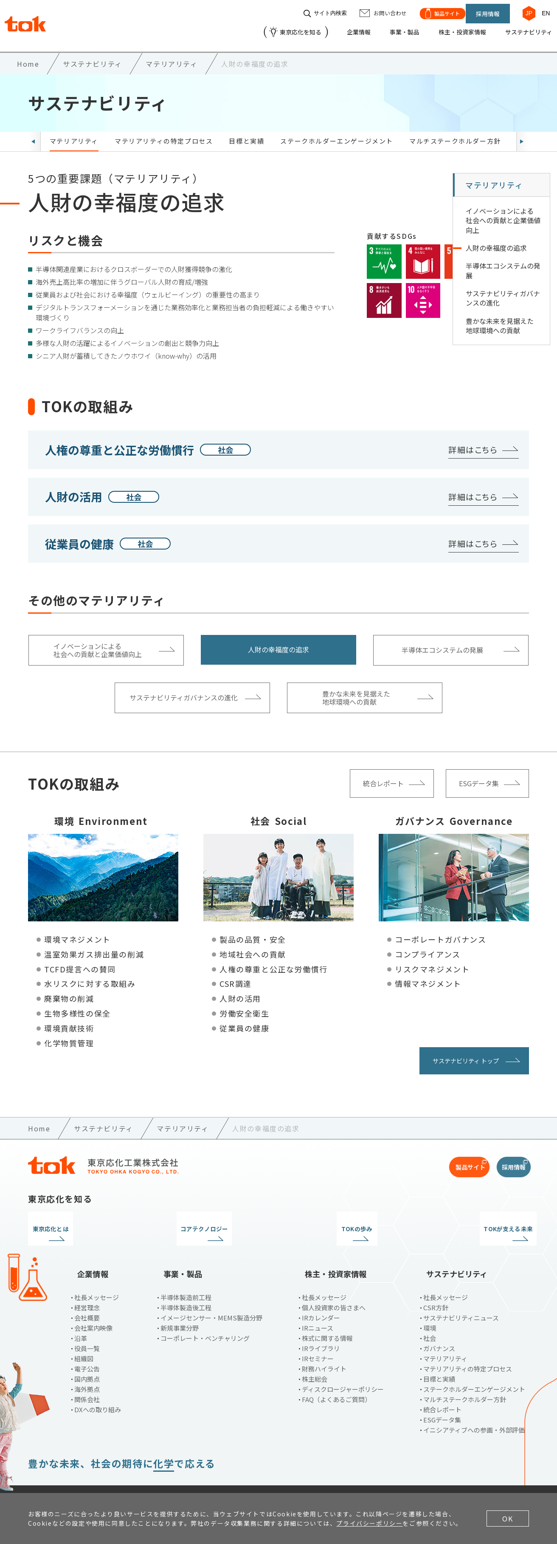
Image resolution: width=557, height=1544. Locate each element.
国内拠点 (87, 1357)
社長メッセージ (96, 1276)
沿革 (80, 1317)
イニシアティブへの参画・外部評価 (474, 1408)
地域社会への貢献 (252, 946)
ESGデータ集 (442, 1398)
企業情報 (335, 28)
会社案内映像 (93, 1306)
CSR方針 (435, 1286)
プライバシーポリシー (112, 1479)
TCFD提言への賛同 (80, 961)
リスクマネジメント (432, 961)
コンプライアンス (428, 946)
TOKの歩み (342, 1221)
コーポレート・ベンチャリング (205, 1317)
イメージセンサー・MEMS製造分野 (211, 1296)
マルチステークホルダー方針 (455, 133)
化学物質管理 (69, 1035)
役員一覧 (87, 1327)
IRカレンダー (321, 1296)
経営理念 (87, 1286)
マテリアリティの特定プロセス (164, 133)
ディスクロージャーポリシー (343, 1368)
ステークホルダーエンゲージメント (336, 133)
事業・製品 (385, 28)
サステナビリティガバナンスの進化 (503, 290)
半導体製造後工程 (185, 1286)
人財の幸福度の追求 (496, 240)
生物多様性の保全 (77, 1005)
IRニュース (317, 1306)
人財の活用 (240, 991)
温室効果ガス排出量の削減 (94, 946)
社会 (429, 1317)
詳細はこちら (473, 442)
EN (542, 9)
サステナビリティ (522, 28)
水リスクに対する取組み (90, 976)
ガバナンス (439, 1327)
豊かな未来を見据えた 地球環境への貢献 (500, 318)
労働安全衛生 (244, 1005)
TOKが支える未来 (470, 1221)
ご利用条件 (44, 1479)
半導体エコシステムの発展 (503, 263)
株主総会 (314, 1357)
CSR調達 (235, 976)
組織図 (83, 1337)
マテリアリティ (74, 133)
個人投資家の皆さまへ (334, 1286)
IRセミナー (318, 1337)
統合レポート (442, 1388)
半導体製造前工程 (185, 1276)
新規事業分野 (179, 1306)
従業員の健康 (244, 1020)
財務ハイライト (324, 1347)
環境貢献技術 (69, 1020)
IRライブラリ (321, 1327)
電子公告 (87, 1347)
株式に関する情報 (327, 1317)
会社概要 (87, 1296)
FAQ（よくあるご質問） (336, 1378)
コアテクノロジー (214, 1221)
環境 (429, 1306)
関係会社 (87, 1378)
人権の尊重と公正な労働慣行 (273, 961)
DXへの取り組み (97, 1388)
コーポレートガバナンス (441, 932)
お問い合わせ (182, 1479)
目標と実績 (246, 133)
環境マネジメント (77, 932)
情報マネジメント (428, 976)
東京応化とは (87, 1221)
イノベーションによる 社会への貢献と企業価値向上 (503, 213)
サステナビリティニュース (461, 1296)
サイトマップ (239, 1479)
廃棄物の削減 (69, 991)
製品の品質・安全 (252, 932)
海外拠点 (87, 1368)
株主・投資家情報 (448, 28)
